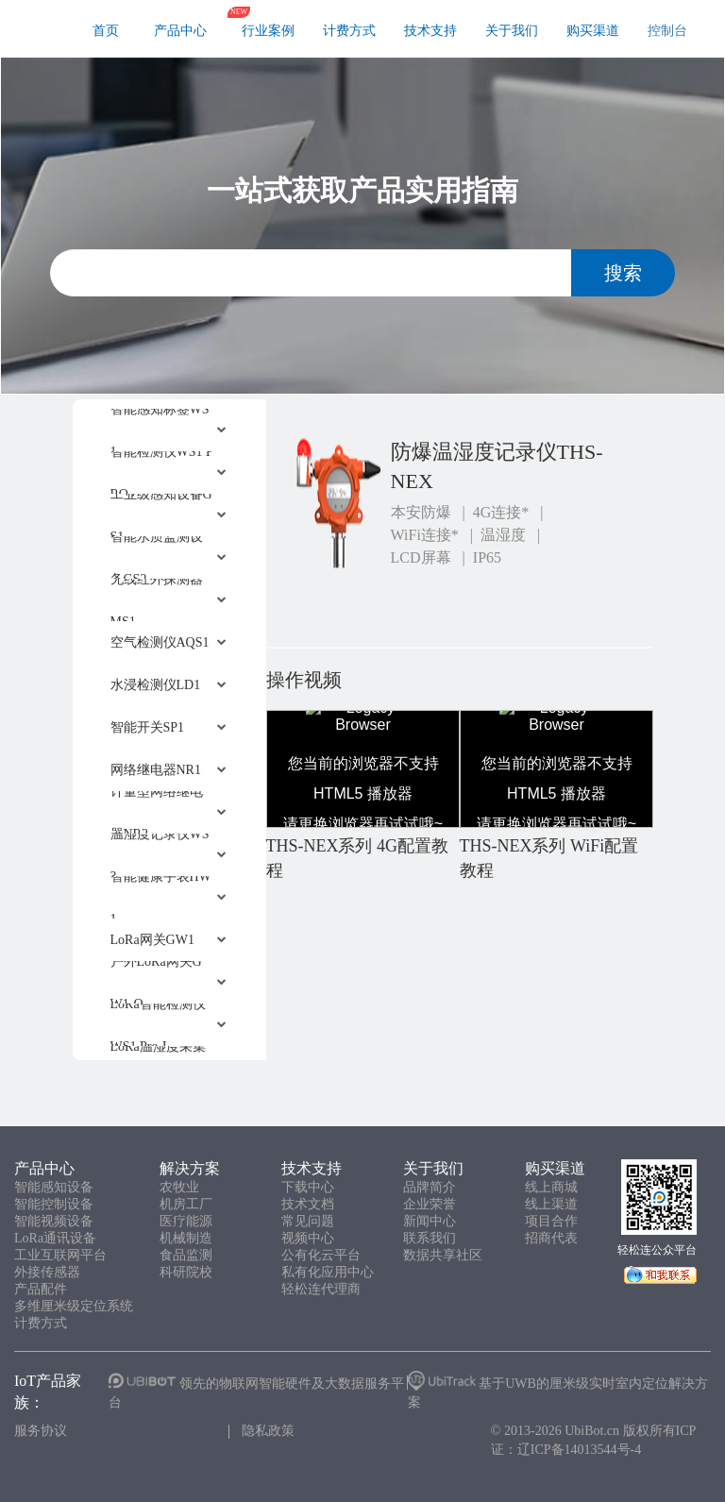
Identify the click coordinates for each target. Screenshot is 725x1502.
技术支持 (430, 31)
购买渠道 (592, 31)
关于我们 (511, 31)
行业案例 (268, 31)
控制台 (667, 31)
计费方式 (349, 31)
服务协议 (40, 1431)
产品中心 (180, 31)
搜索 (623, 272)
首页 (106, 31)
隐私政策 (268, 1431)
